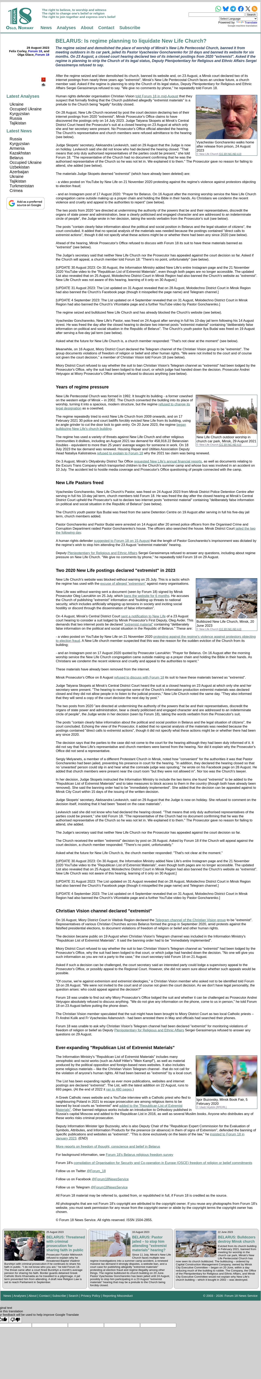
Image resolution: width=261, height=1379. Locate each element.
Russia (16, 118)
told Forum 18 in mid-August (156, 96)
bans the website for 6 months (146, 596)
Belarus (16, 157)
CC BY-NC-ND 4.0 (230, 154)
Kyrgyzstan (20, 113)
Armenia (17, 148)
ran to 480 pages (119, 1089)
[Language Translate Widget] (238, 19)
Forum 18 (35, 51)
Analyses (66, 27)
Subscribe (129, 27)
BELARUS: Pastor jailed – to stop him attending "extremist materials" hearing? (149, 1243)
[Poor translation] (15, 1319)
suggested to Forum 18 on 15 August (122, 541)
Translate (246, 22)
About (87, 27)
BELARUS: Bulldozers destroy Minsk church (236, 1239)
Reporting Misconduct (118, 1295)
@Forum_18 (96, 1171)
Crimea (16, 190)
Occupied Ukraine (26, 109)
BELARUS (68, 41)
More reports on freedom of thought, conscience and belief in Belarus (108, 1146)
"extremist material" (138, 624)
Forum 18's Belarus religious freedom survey (139, 1155)
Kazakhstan (20, 153)
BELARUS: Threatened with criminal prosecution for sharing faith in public (65, 1243)
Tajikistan (18, 123)
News (46, 27)
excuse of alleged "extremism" (123, 584)
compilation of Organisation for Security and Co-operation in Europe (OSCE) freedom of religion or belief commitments (163, 1163)
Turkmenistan (22, 186)
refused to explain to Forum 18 (120, 453)
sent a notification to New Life (143, 616)
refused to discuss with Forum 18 (139, 677)
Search (73, 1295)
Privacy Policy (90, 1295)
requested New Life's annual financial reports (168, 461)
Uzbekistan (20, 167)
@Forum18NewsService (110, 1179)
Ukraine (16, 104)
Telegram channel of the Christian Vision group (190, 920)
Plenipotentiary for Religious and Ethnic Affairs (102, 553)
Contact (106, 27)
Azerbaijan (19, 172)
